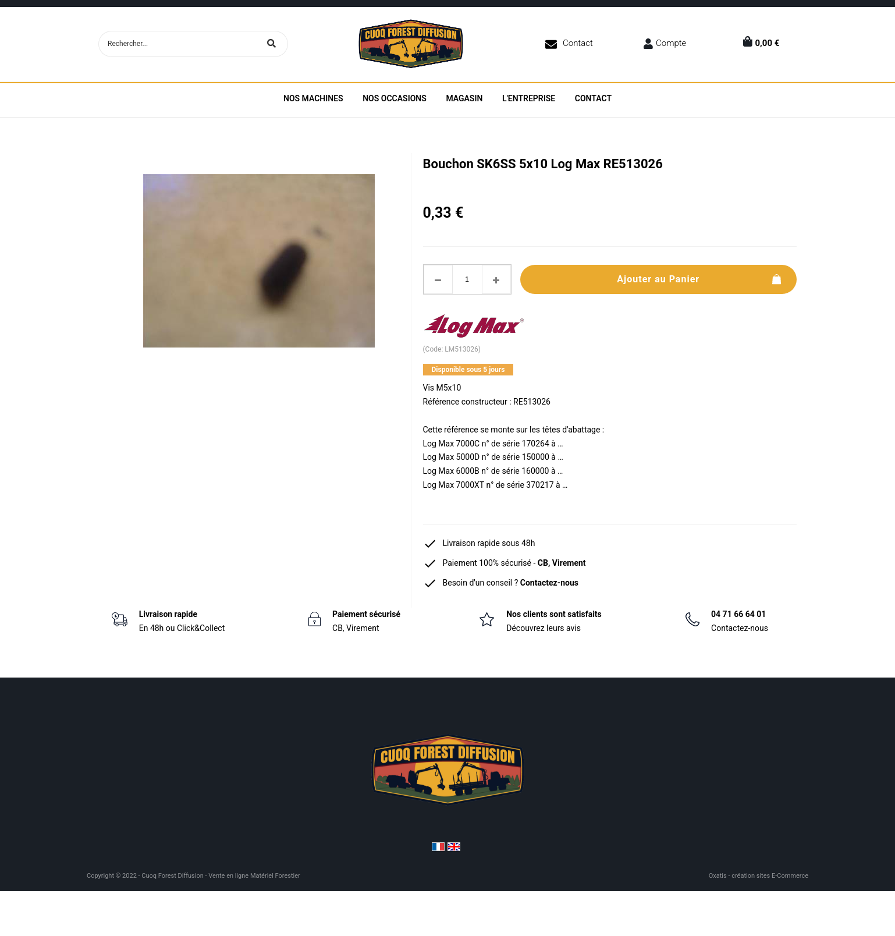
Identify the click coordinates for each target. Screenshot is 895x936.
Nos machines (313, 98)
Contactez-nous (549, 582)
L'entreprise (528, 98)
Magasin (464, 98)
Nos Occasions (395, 98)
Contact (578, 43)
